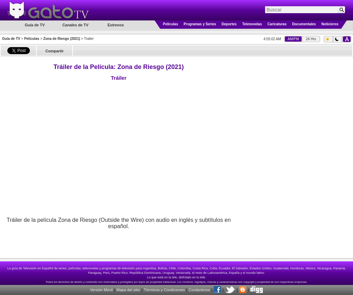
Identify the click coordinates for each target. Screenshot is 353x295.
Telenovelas (252, 24)
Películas (170, 24)
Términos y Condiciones (164, 290)
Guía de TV (11, 39)
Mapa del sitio (128, 290)
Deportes (229, 24)
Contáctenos (199, 290)
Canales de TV (75, 25)
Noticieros (329, 24)
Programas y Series (199, 24)
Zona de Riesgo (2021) (61, 39)
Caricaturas (277, 24)
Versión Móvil (101, 290)
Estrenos (115, 25)
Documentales (304, 24)
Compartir (55, 51)
